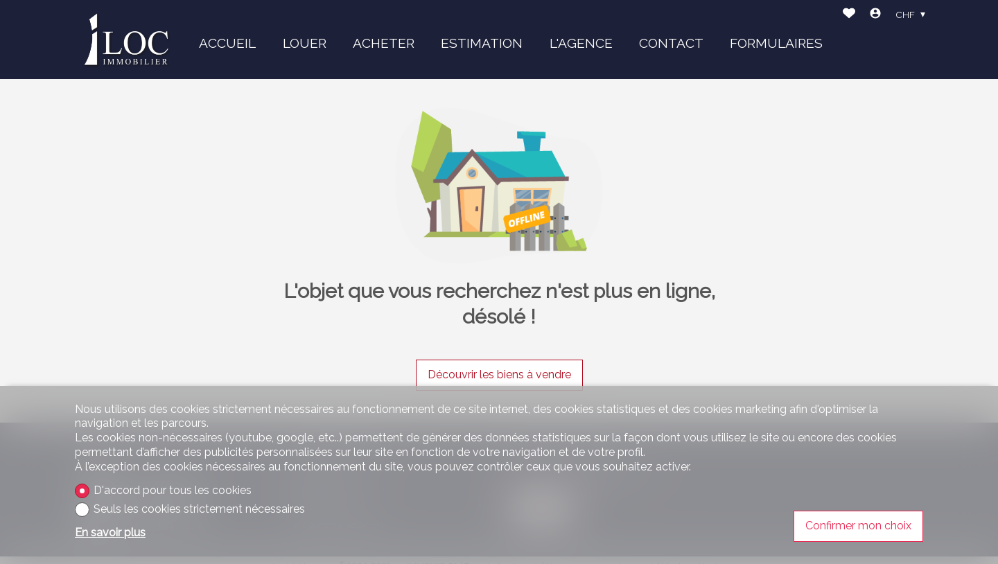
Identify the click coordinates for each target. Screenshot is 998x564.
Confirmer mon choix (858, 525)
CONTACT (671, 43)
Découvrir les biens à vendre (499, 374)
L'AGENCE (581, 43)
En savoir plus (110, 532)
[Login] (875, 15)
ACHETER (383, 43)
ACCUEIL (227, 43)
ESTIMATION (482, 43)
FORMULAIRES (776, 43)
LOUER (304, 43)
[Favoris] (849, 15)
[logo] (127, 39)
